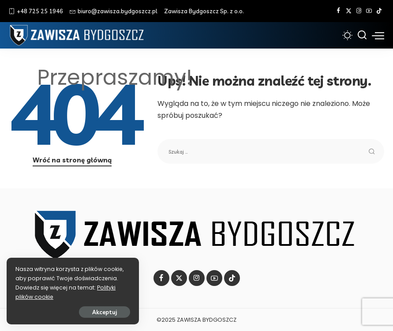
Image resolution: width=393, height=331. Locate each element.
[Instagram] (359, 11)
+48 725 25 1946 (36, 11)
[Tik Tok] (379, 11)
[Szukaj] (362, 35)
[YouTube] (369, 11)
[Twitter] (349, 11)
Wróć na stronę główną (72, 160)
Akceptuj (104, 312)
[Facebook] (338, 11)
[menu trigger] (378, 35)
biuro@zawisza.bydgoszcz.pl (113, 11)
